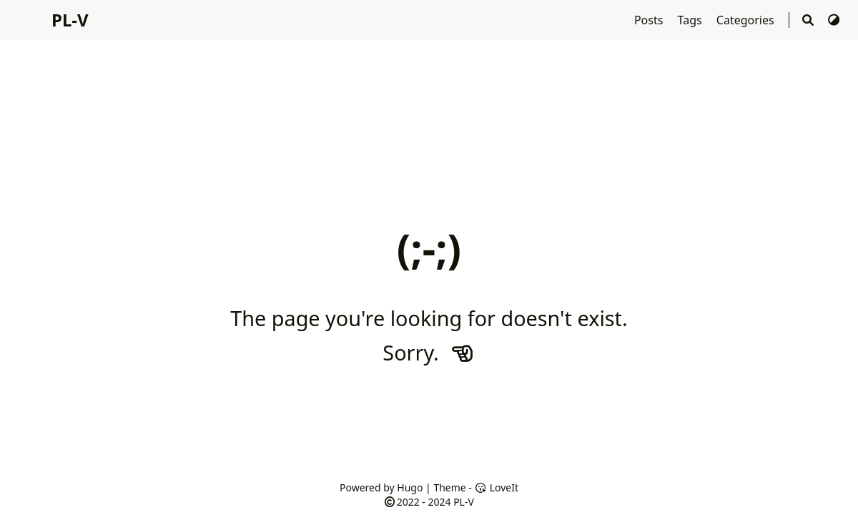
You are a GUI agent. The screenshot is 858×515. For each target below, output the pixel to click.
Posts (650, 20)
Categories (746, 20)
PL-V (70, 19)
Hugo (410, 487)
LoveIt (496, 487)
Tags (691, 20)
